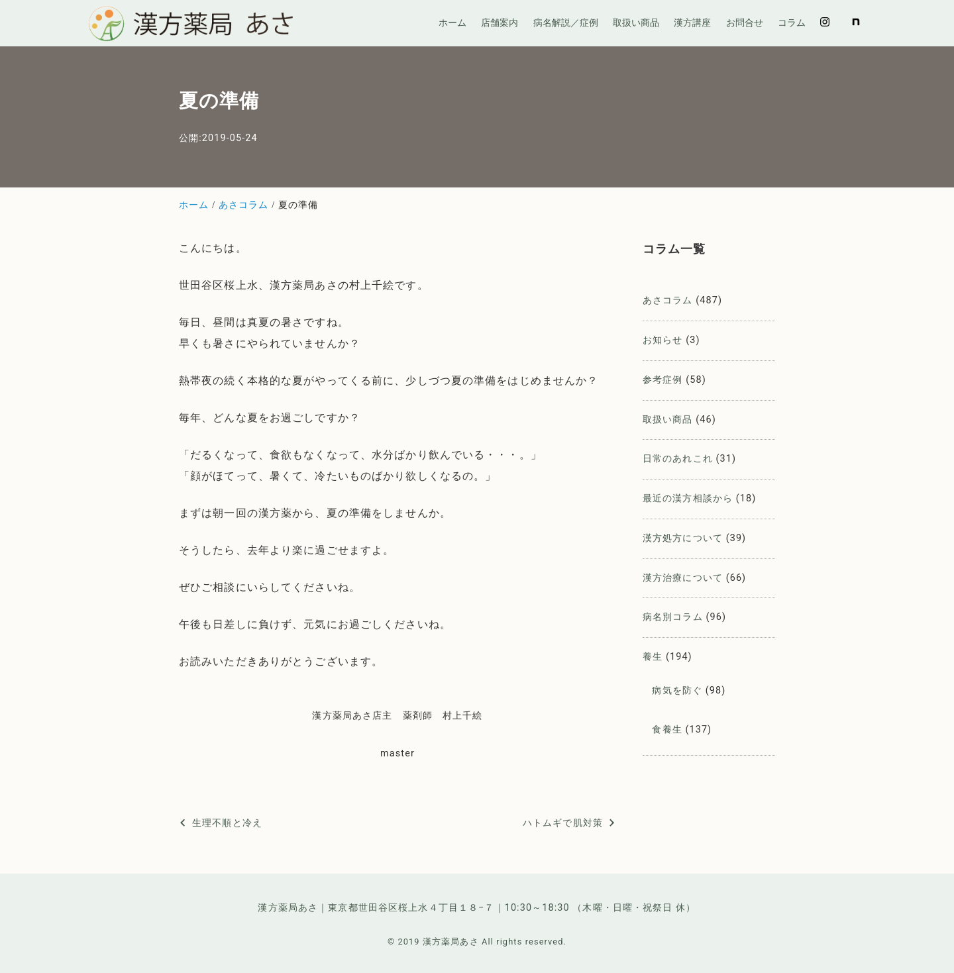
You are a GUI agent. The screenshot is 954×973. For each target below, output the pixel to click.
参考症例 (662, 379)
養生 (652, 656)
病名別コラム (673, 617)
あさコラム (668, 300)
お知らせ (662, 340)
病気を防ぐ (677, 690)
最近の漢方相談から (688, 498)
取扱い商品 (668, 419)
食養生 (667, 729)
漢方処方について (683, 538)
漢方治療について (683, 578)
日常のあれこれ (678, 458)
